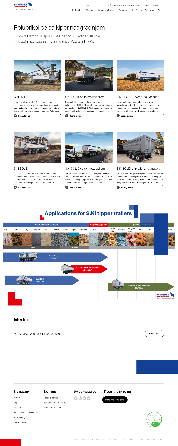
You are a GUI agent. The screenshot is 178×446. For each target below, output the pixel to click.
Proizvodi (76, 10)
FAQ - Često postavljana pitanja (27, 413)
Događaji (17, 403)
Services (123, 10)
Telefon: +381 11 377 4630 (55, 403)
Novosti (17, 398)
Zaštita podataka (80, 440)
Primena (89, 10)
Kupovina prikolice (106, 10)
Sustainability (19, 418)
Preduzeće (150, 10)
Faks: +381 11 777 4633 (53, 408)
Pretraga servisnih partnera (121, 6)
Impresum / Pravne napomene (105, 440)
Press (160, 10)
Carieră (138, 10)
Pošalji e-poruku (51, 398)
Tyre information (21, 423)
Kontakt (147, 6)
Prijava (157, 6)
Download (153, 333)
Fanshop (17, 408)
